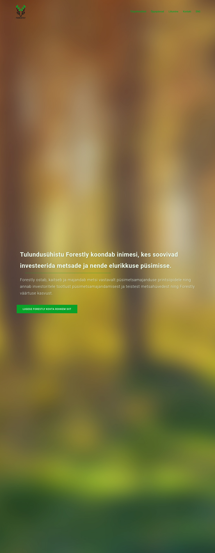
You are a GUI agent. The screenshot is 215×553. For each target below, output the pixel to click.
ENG (198, 11)
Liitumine (173, 11)
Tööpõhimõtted (138, 11)
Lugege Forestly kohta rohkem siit (47, 309)
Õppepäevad (157, 11)
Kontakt (187, 11)
